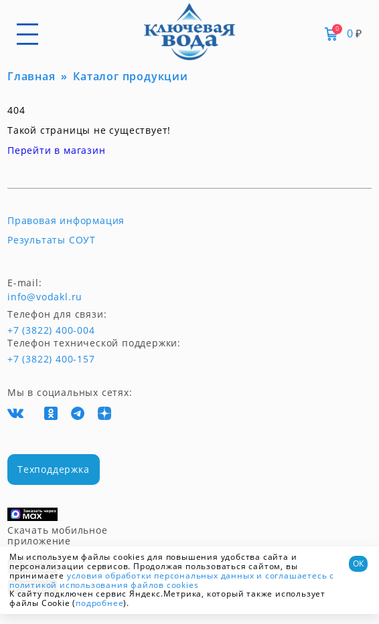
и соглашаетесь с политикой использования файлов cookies (171, 580)
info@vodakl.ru (44, 297)
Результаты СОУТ (51, 240)
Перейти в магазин (56, 150)
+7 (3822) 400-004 (32, 330)
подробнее (99, 603)
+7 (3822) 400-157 (50, 359)
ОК (358, 563)
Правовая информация (66, 220)
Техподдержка (53, 469)
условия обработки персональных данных (160, 575)
